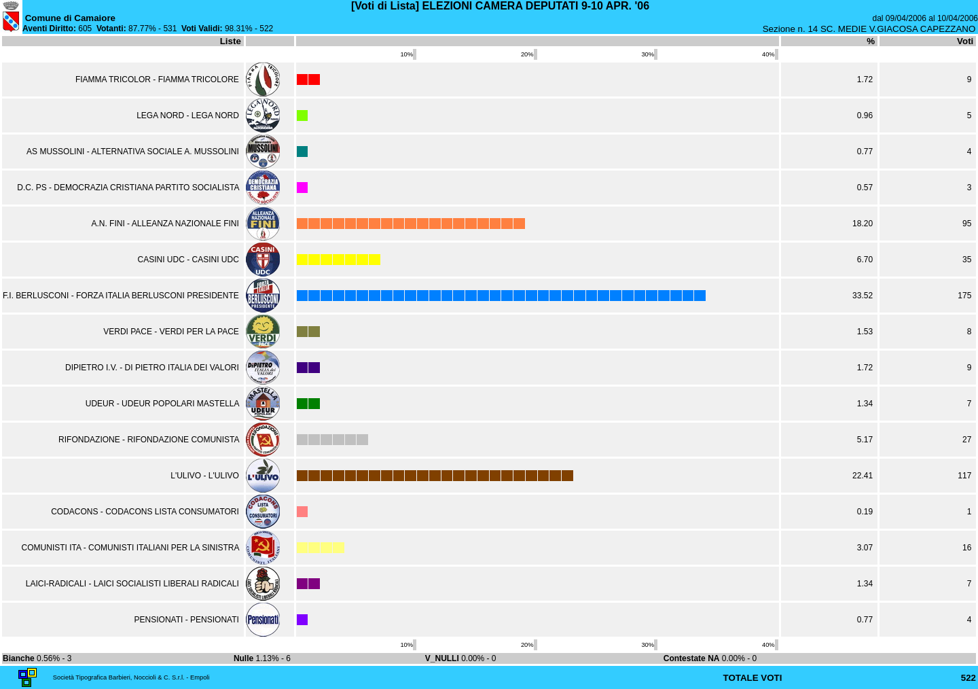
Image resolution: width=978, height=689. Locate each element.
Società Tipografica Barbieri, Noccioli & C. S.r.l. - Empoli (131, 677)
